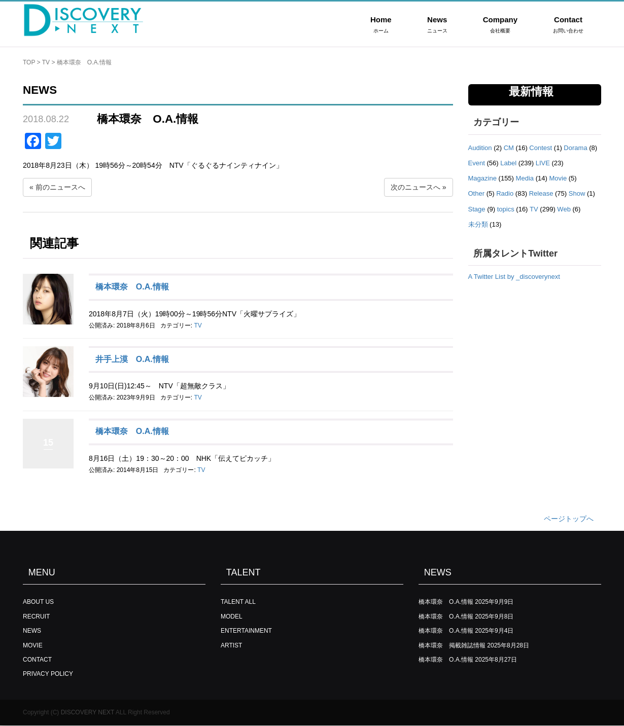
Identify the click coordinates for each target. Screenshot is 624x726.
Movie (558, 178)
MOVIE (33, 645)
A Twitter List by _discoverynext (514, 276)
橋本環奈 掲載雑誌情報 (452, 645)
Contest (540, 148)
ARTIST (231, 645)
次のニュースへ (415, 187)
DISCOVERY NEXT (87, 712)
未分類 (478, 224)
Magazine (482, 178)
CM (509, 148)
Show (577, 193)
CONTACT (37, 659)
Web (564, 209)
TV (46, 62)
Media (525, 178)
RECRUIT (36, 616)
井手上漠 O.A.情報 (132, 359)
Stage (477, 209)
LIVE (543, 163)
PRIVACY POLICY (48, 673)
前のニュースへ (60, 187)
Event (476, 163)
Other (476, 193)
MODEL (231, 616)
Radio (504, 193)
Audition (480, 148)
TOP (29, 62)
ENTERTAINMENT (246, 630)
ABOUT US (38, 601)
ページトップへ (569, 519)
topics (505, 209)
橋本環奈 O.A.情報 (132, 286)
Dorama (575, 148)
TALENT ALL (238, 601)
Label (508, 163)
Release (541, 193)
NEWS (32, 630)
